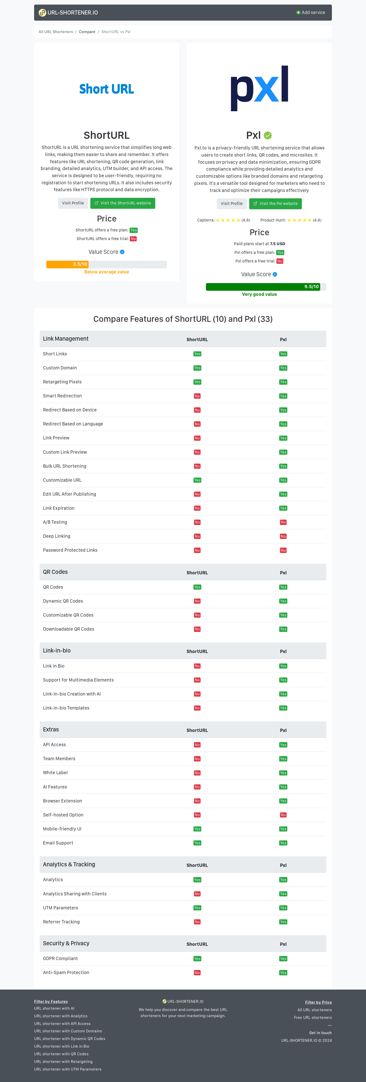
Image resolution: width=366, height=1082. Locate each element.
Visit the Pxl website (275, 203)
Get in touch (320, 1032)
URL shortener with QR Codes (61, 1053)
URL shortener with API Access (62, 1023)
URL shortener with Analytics (61, 1016)
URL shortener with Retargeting (63, 1061)
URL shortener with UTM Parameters (68, 1069)
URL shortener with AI (54, 1008)
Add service (310, 12)
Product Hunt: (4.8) (290, 220)
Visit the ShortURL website (122, 203)
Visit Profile (73, 203)
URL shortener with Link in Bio (61, 1046)
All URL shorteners (315, 1009)
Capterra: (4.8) (223, 220)
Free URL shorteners (313, 1017)
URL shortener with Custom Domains (68, 1031)
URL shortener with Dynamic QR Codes (69, 1038)
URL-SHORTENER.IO (68, 13)
